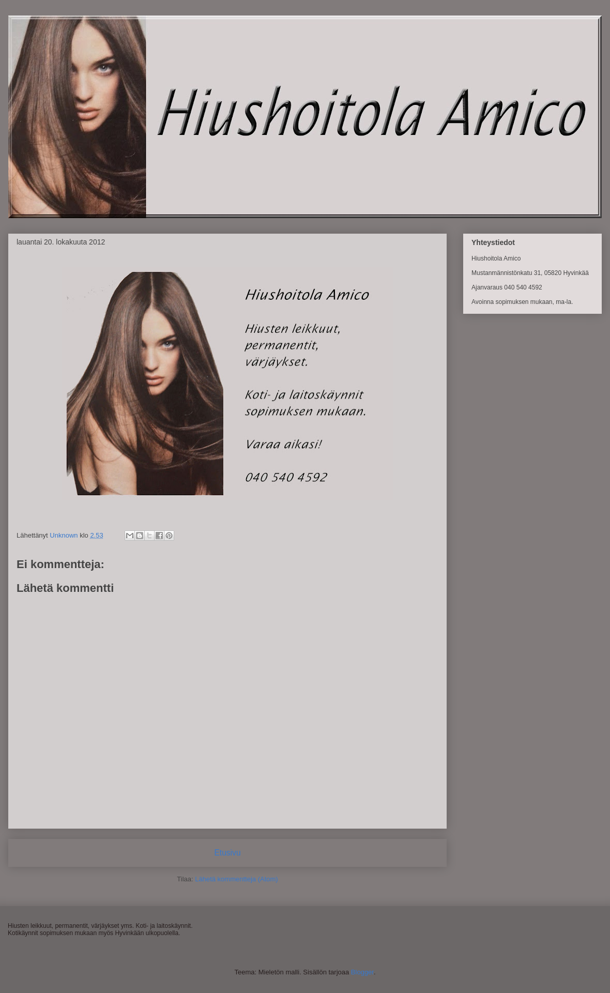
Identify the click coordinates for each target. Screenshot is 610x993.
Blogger (362, 972)
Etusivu (227, 852)
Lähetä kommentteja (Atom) (236, 879)
